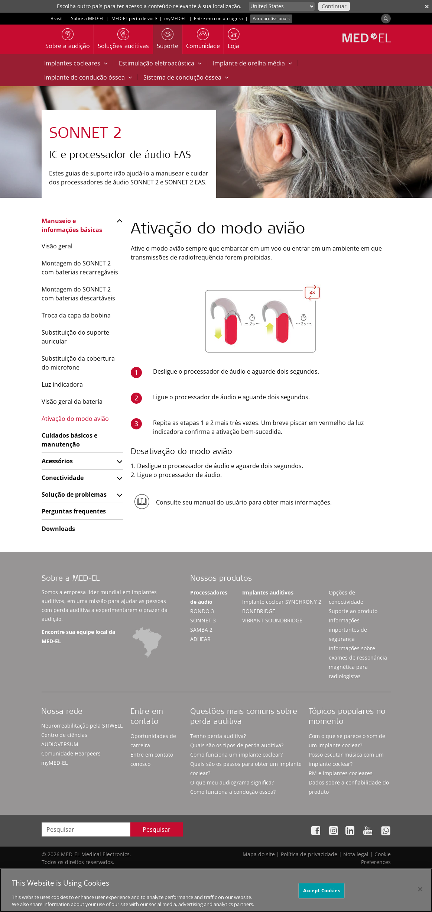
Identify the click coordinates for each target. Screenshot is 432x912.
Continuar (334, 6)
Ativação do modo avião (75, 419)
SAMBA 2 (201, 629)
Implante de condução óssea (88, 77)
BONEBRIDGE (258, 611)
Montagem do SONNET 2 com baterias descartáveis (78, 293)
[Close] (420, 893)
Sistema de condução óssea (185, 77)
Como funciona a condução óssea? (233, 791)
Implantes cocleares (75, 63)
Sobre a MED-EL (87, 18)
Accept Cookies (321, 895)
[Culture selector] (282, 6)
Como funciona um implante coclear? (236, 754)
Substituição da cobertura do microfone (78, 362)
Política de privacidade (309, 854)
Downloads (58, 529)
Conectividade (63, 478)
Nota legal (355, 854)
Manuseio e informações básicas (72, 225)
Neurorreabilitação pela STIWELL (82, 725)
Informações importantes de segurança (348, 629)
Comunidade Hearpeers (71, 753)
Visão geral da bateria (72, 401)
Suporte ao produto (353, 611)
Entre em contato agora (218, 18)
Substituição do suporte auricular (75, 336)
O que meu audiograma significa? (232, 782)
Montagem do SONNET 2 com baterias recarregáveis (80, 267)
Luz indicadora (62, 384)
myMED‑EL (175, 18)
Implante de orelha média (252, 63)
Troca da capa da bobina (76, 315)
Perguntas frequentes (74, 511)
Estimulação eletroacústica (160, 63)
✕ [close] (427, 6)
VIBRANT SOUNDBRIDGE (272, 620)
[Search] (386, 18)
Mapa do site (259, 854)
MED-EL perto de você (134, 18)
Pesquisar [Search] (156, 829)
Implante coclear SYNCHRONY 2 (281, 601)
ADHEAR (200, 638)
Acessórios (57, 461)
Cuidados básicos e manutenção (69, 439)
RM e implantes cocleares (341, 773)
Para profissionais (271, 18)
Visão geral (57, 246)
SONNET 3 (203, 620)
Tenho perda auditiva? (218, 735)
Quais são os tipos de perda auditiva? (236, 745)
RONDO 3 (202, 611)
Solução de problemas (74, 494)
